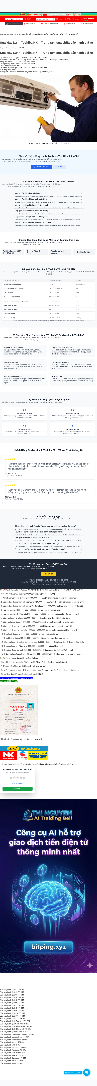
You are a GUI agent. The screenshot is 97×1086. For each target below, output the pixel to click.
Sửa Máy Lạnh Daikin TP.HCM (11, 1061)
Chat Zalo (60, 167)
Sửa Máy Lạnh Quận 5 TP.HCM (12, 1000)
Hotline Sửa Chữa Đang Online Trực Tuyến (16, 678)
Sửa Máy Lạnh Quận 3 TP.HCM (12, 995)
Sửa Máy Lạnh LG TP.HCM (10, 1045)
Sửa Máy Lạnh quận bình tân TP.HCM (14, 1037)
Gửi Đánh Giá (17, 789)
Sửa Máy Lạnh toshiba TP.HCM (12, 1042)
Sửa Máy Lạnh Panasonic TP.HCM (13, 1050)
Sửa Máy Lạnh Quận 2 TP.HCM (12, 992)
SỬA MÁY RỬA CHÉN (60, 34)
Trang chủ (2, 48)
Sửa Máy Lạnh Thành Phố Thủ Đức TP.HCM (17, 1034)
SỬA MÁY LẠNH (38, 34)
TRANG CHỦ (5, 34)
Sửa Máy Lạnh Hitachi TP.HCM (12, 1055)
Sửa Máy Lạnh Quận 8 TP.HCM (12, 1008)
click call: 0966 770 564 (9, 681)
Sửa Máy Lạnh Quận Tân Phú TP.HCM (14, 1024)
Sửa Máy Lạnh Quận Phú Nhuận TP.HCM (15, 1029)
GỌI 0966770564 (48, 574)
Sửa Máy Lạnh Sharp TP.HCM (11, 1063)
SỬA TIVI (48, 34)
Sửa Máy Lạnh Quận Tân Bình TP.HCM (15, 1021)
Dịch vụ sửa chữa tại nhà (12, 48)
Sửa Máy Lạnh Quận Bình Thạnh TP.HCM (16, 1026)
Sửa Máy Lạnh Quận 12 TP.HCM (12, 1019)
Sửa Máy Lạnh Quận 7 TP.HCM (12, 1005)
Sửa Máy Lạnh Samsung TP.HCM (13, 1058)
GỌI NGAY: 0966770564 (41, 167)
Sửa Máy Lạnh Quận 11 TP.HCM (12, 1016)
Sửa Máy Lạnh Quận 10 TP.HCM (12, 1013)
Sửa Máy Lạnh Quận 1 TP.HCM (12, 990)
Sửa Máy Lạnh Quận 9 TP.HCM (12, 1011)
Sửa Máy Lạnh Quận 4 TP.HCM (12, 998)
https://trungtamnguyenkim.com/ (52, 584)
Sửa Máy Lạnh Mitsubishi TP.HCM (13, 1053)
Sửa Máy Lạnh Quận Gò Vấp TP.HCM (14, 1032)
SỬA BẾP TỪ (73, 34)
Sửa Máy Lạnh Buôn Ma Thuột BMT (14, 1040)
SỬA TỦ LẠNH (15, 34)
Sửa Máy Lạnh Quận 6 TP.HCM (12, 1003)
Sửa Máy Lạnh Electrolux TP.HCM (13, 1048)
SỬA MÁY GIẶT (26, 34)
